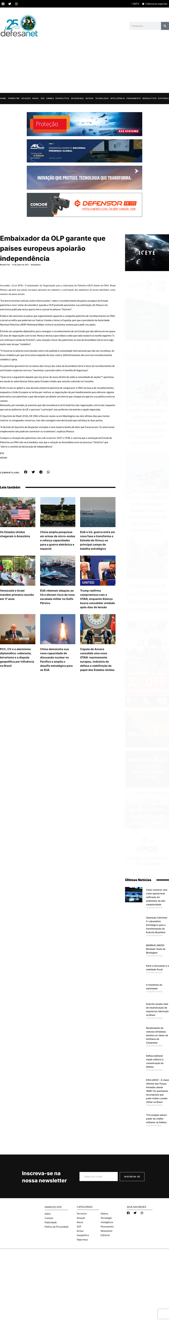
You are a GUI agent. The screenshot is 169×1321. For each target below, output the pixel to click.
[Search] (165, 26)
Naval (35, 98)
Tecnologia (102, 98)
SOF (43, 98)
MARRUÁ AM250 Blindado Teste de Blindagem (155, 949)
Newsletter (149, 98)
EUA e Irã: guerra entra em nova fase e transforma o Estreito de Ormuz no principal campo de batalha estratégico (97, 540)
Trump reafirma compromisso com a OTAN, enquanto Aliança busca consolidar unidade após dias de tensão (97, 599)
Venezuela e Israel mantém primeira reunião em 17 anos (17, 594)
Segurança (77, 98)
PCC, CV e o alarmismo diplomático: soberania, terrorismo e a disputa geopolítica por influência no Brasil (17, 657)
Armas (50, 98)
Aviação (26, 98)
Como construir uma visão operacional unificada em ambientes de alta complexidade (156, 897)
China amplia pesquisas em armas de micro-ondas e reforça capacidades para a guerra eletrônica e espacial (57, 540)
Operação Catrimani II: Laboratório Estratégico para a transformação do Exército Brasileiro (156, 924)
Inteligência (117, 98)
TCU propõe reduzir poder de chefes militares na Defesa (156, 1118)
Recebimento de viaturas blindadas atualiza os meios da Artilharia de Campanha (157, 1035)
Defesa (90, 98)
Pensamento (133, 98)
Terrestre (14, 98)
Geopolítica (62, 98)
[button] (26, 472)
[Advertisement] (84, 61)
